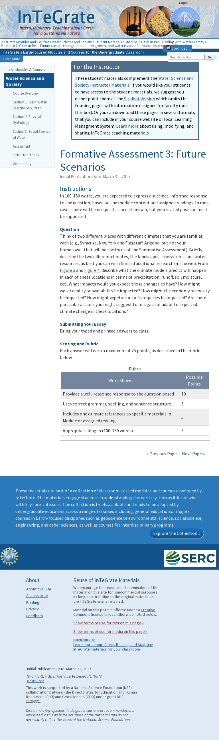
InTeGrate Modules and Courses (25, 42)
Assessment (21, 146)
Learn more (127, 126)
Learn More (11, 58)
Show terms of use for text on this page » (108, 622)
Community (22, 163)
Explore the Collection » (176, 533)
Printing (32, 602)
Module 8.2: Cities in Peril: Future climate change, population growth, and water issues (67, 45)
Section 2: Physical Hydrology (27, 119)
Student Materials (109, 42)
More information (84, 640)
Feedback (34, 615)
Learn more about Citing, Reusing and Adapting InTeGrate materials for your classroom (113, 647)
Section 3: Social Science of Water (31, 134)
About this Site (38, 589)
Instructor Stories (26, 154)
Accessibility (37, 595)
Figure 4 (92, 270)
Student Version (139, 98)
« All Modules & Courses (26, 69)
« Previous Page (162, 453)
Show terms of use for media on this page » (110, 631)
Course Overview (25, 93)
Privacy (32, 608)
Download (177, 48)
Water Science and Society (72, 42)
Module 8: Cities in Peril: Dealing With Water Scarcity (165, 42)
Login (183, 3)
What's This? (35, 681)
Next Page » (193, 453)
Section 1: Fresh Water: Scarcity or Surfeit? (30, 105)
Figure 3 (67, 270)
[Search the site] (187, 57)
